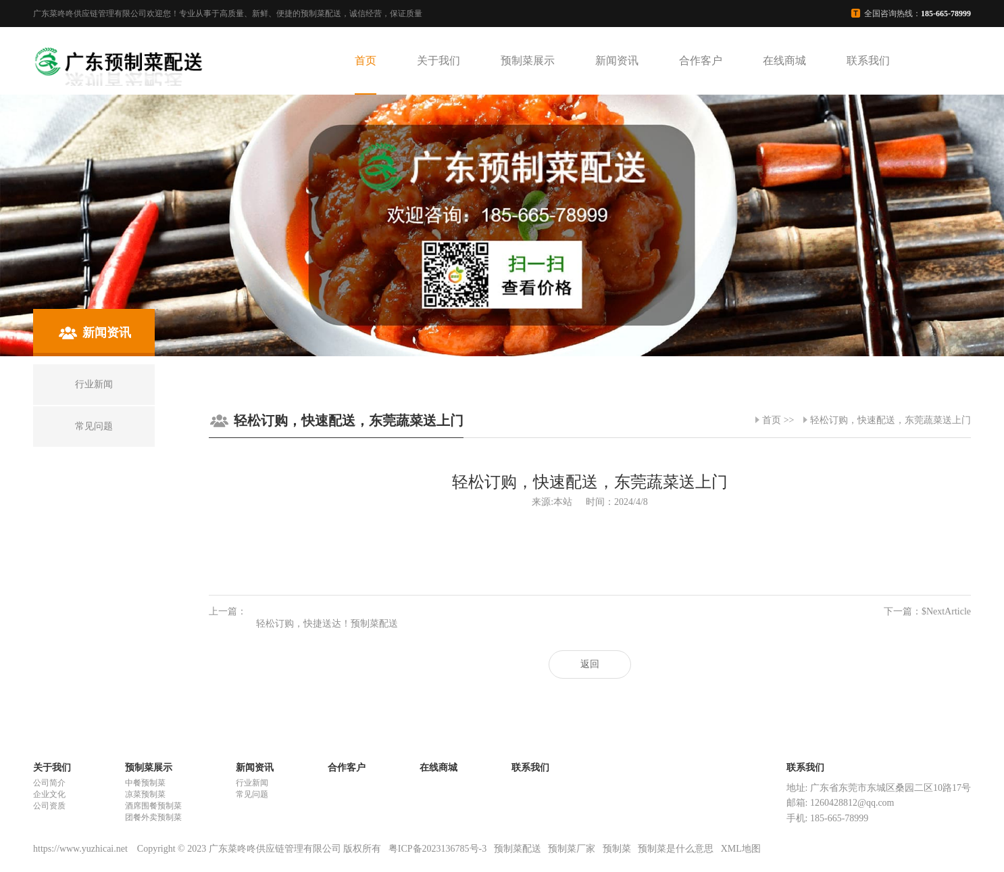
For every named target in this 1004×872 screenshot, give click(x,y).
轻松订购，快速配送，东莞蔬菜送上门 (890, 420)
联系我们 (868, 60)
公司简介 (49, 783)
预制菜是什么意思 (675, 849)
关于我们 (438, 60)
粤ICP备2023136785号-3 (437, 849)
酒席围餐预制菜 (153, 805)
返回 (589, 664)
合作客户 (700, 60)
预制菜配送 (517, 849)
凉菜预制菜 (145, 794)
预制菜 (617, 849)
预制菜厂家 (571, 849)
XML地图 (741, 849)
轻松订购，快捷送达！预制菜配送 (327, 624)
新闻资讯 (616, 60)
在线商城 (784, 60)
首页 (365, 60)
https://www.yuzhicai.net (81, 849)
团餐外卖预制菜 (153, 817)
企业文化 (49, 794)
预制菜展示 (528, 60)
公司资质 (49, 805)
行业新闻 (252, 783)
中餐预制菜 (145, 783)
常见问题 (252, 794)
